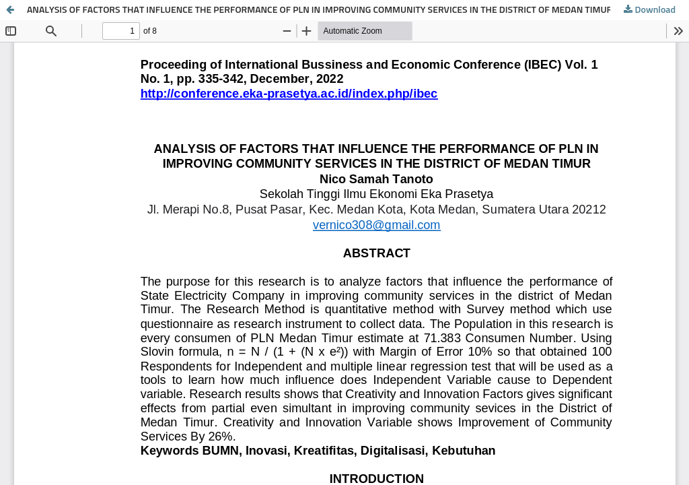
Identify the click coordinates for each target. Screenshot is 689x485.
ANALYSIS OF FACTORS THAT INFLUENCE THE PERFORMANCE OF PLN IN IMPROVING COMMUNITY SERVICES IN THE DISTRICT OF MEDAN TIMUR (319, 10)
